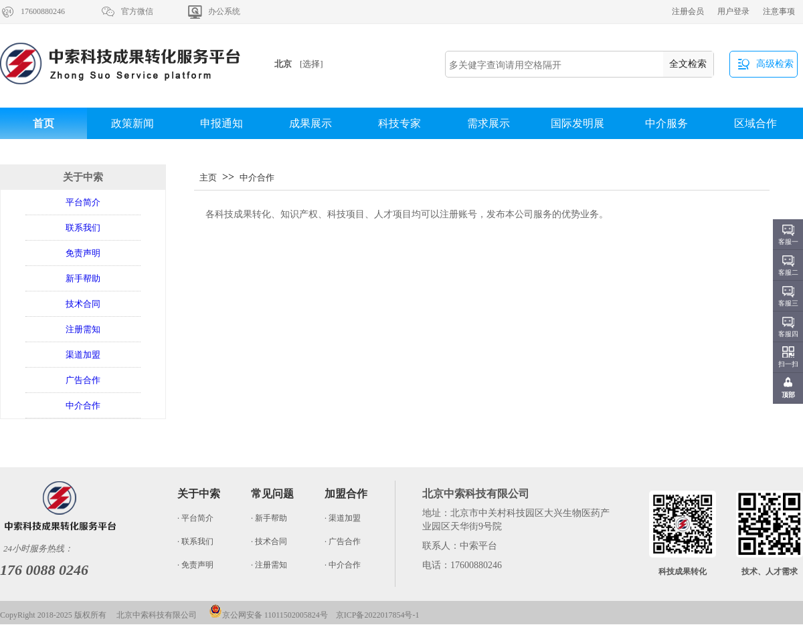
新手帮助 (83, 278)
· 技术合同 (269, 541)
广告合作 (83, 380)
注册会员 (688, 11)
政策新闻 (132, 123)
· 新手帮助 (269, 518)
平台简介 (83, 202)
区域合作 (755, 123)
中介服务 (666, 123)
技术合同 (83, 304)
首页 (43, 123)
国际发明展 (577, 123)
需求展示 (488, 123)
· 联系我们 (195, 541)
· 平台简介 (195, 518)
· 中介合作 (343, 565)
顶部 (788, 394)
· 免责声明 (195, 565)
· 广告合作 (343, 541)
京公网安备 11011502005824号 (268, 615)
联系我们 (83, 228)
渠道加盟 (83, 355)
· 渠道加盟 (343, 518)
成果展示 (310, 123)
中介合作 (83, 405)
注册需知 (83, 329)
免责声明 (83, 253)
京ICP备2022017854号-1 (378, 615)
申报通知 (221, 123)
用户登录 (733, 11)
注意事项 (779, 11)
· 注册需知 (269, 565)
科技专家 (399, 123)
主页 (208, 177)
